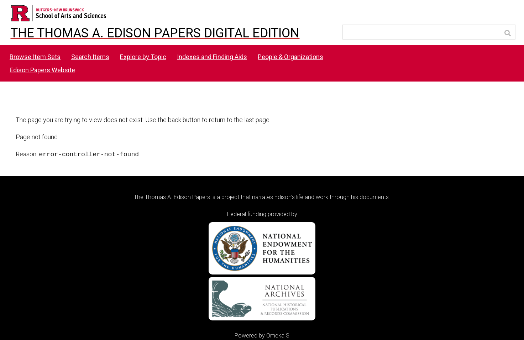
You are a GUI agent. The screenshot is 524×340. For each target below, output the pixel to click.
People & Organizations (290, 57)
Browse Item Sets (35, 57)
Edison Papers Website (42, 70)
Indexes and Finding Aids (212, 57)
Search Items (90, 57)
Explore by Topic (143, 57)
